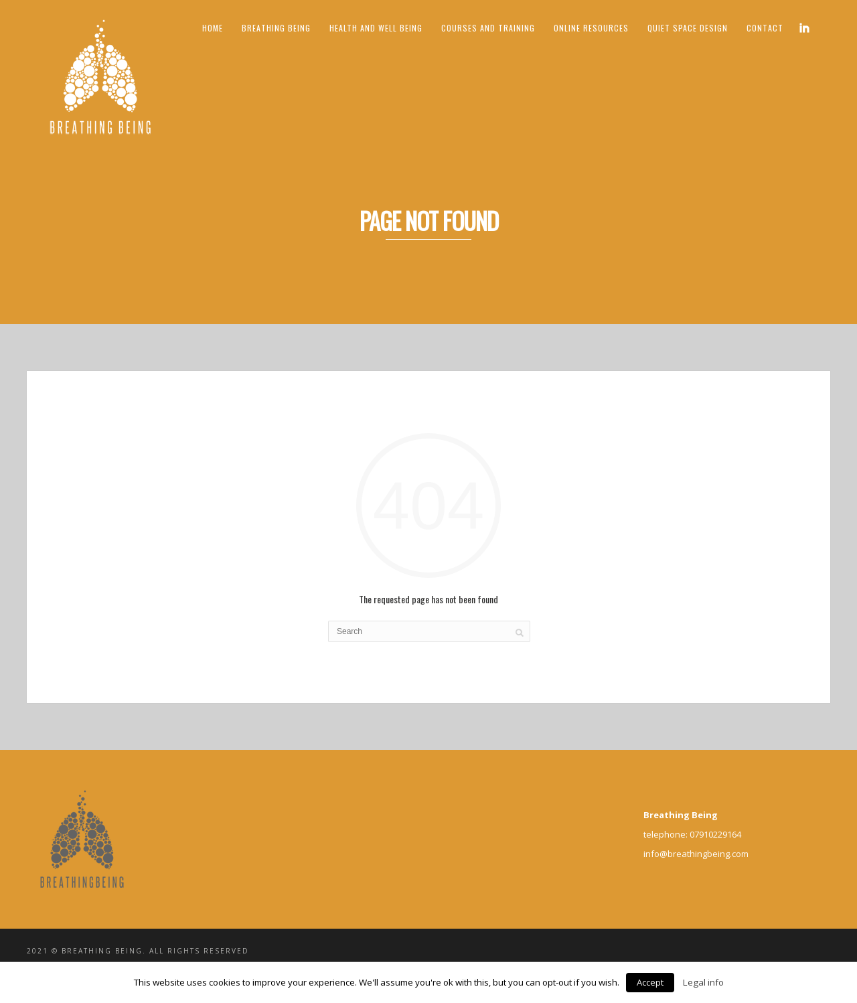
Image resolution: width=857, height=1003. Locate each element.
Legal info (703, 982)
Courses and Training (488, 27)
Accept (650, 982)
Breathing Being (276, 27)
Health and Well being (375, 27)
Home (212, 27)
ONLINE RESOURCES (591, 27)
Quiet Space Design (687, 27)
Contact (765, 27)
